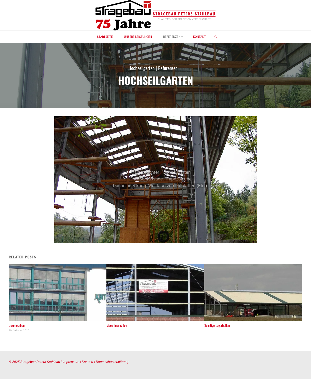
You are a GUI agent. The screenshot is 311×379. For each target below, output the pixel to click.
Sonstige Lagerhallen (217, 325)
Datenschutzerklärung (112, 362)
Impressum (71, 362)
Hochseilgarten (141, 67)
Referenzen (169, 67)
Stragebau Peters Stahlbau (184, 14)
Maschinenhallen (116, 325)
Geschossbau (17, 325)
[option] (155, 179)
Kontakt (88, 362)
